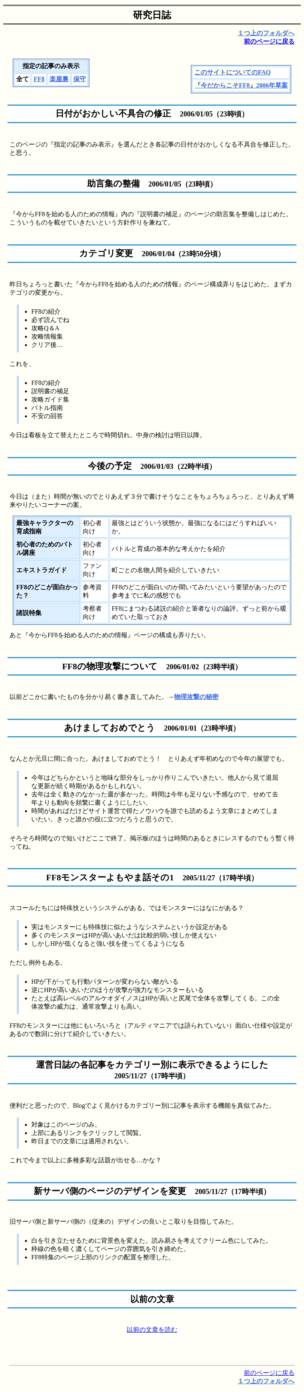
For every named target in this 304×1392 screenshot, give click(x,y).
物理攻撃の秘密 (196, 696)
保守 (79, 79)
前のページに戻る (269, 41)
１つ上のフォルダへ (266, 33)
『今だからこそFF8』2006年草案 (241, 85)
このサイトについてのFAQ (232, 72)
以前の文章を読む (152, 1329)
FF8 (39, 79)
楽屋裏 (58, 79)
